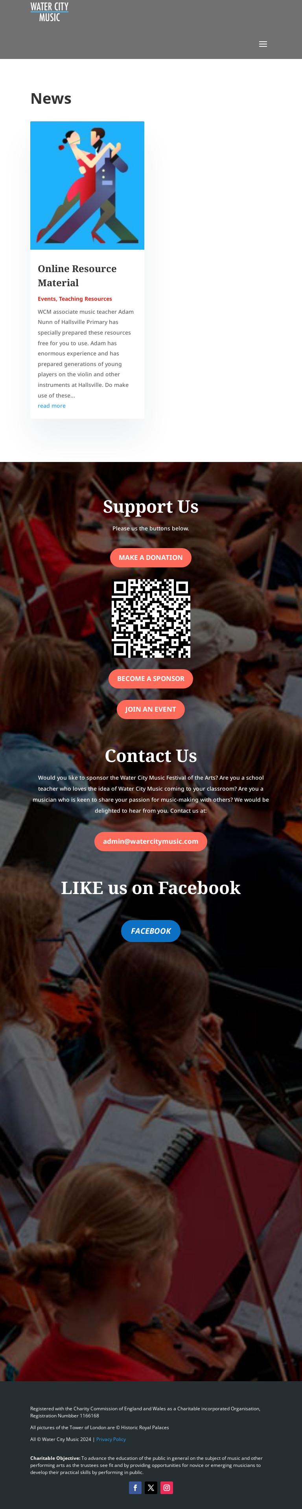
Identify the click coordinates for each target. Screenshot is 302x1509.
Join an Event (150, 709)
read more (52, 405)
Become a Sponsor (150, 678)
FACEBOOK (151, 931)
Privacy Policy (111, 1439)
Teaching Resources (85, 298)
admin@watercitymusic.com (151, 841)
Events (47, 298)
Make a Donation (151, 557)
